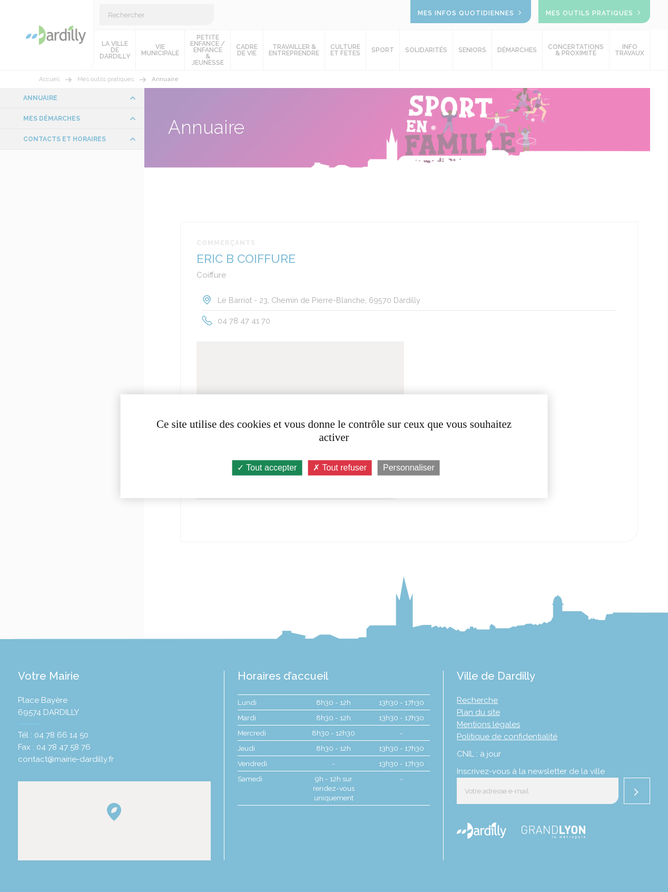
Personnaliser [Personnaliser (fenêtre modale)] (409, 467)
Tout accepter (267, 467)
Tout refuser (340, 467)
